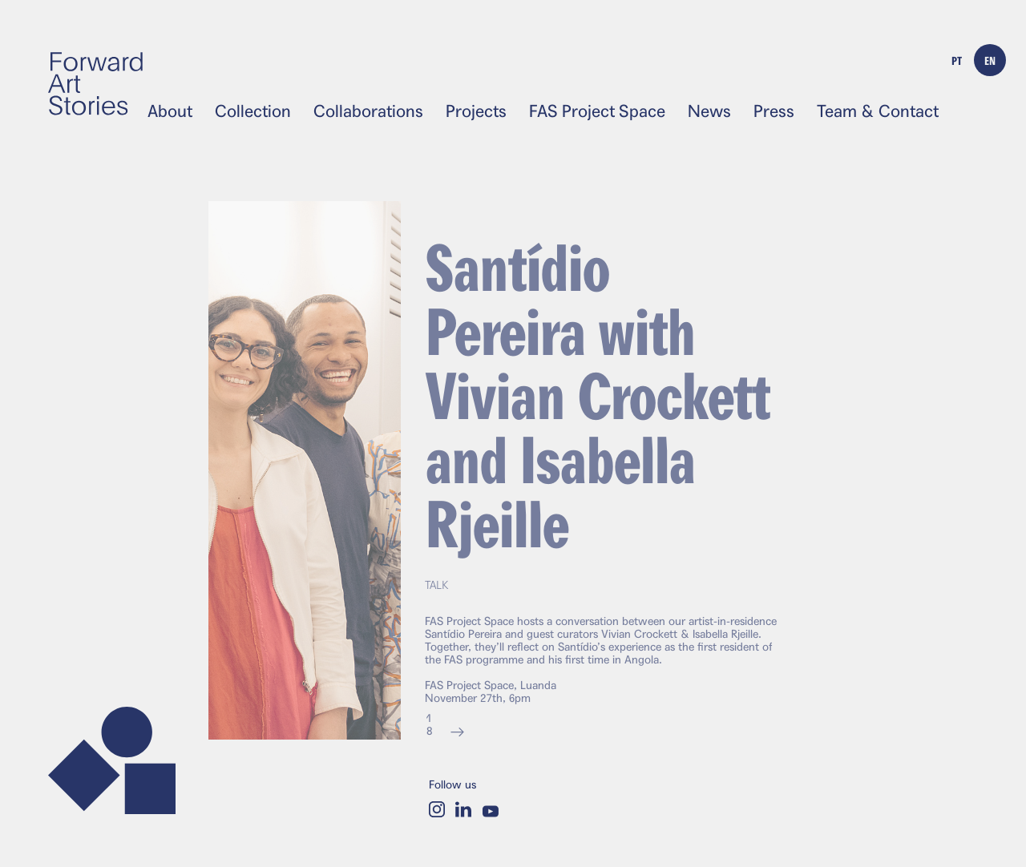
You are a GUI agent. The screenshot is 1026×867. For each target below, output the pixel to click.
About (169, 111)
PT (956, 60)
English (774, 127)
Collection (253, 111)
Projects (476, 111)
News (709, 111)
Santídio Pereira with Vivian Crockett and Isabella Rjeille (597, 405)
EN (990, 60)
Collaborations (368, 111)
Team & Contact (878, 111)
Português (680, 127)
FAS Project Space (597, 111)
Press (773, 111)
